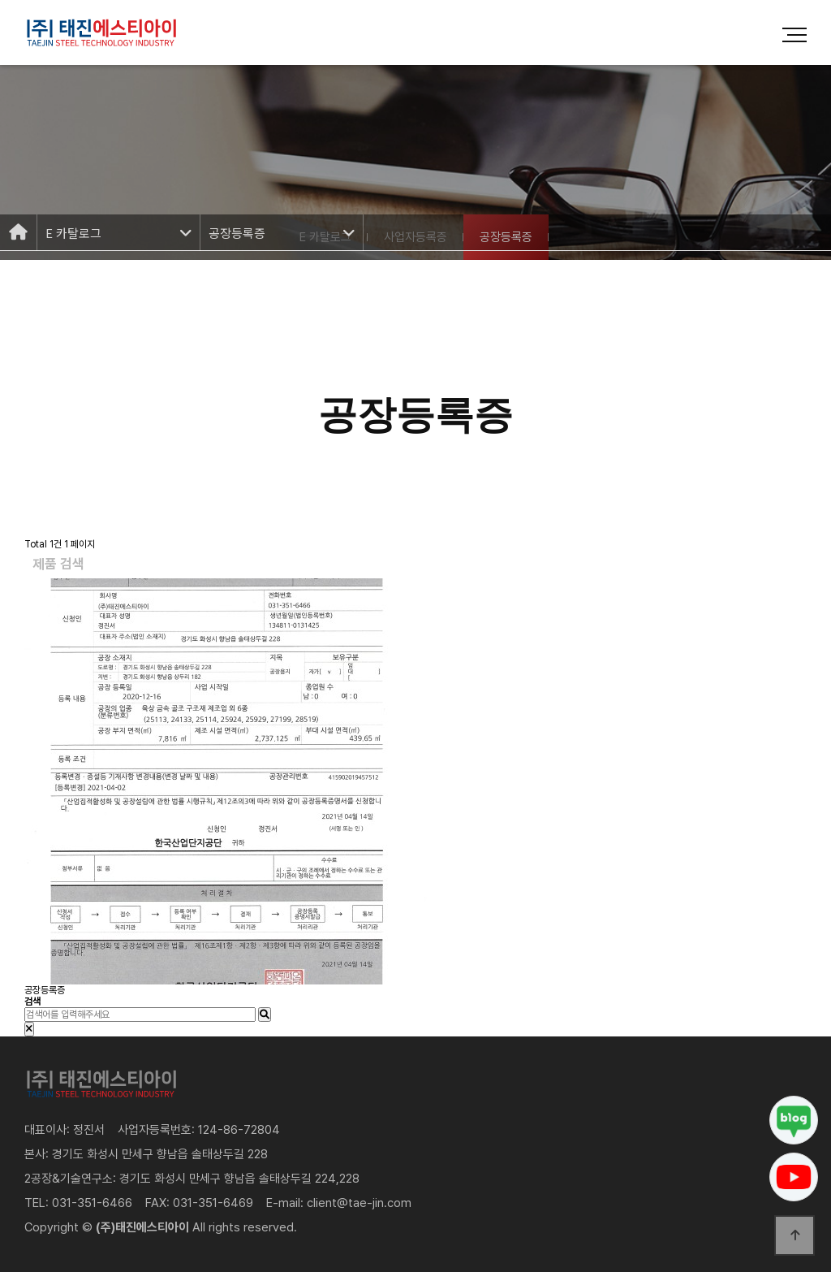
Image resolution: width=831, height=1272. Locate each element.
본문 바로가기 (0, 0)
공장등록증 (44, 990)
